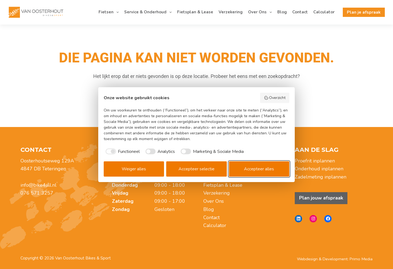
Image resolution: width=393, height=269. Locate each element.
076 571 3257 (36, 193)
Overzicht (275, 97)
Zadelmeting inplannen (320, 177)
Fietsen (110, 12)
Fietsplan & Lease (195, 12)
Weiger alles (134, 169)
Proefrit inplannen (315, 161)
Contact (300, 12)
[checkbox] (122, 151)
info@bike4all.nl (38, 185)
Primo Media (361, 259)
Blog (282, 12)
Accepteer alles (259, 169)
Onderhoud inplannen (319, 168)
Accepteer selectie (196, 169)
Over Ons (261, 12)
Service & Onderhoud (149, 12)
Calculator (324, 12)
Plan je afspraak (364, 12)
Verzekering (231, 12)
